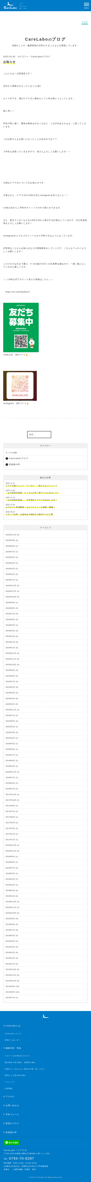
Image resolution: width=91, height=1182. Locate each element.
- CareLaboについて (12, 1034)
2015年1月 (10, 964)
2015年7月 (10, 930)
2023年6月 (10, 687)
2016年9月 (10, 856)
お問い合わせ (12, 1105)
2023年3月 (10, 704)
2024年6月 (10, 619)
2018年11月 (11, 772)
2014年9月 (10, 986)
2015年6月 (10, 935)
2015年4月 (10, 947)
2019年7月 (10, 755)
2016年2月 (10, 890)
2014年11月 (11, 975)
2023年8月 (10, 676)
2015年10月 (11, 913)
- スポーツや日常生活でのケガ (17, 1056)
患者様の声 (14, 464)
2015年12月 (11, 902)
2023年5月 (10, 693)
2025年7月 (10, 552)
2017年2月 (10, 834)
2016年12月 (11, 845)
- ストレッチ (9, 1082)
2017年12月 (11, 794)
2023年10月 (11, 665)
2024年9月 (10, 602)
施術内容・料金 (13, 1048)
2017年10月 (11, 800)
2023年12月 (11, 653)
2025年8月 (10, 546)
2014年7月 (10, 998)
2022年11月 (11, 710)
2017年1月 (10, 840)
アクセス (10, 1096)
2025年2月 (10, 574)
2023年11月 (11, 659)
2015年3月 (10, 952)
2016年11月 (11, 851)
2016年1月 (10, 896)
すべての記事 (11, 453)
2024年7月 (10, 614)
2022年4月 (10, 732)
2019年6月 (10, 761)
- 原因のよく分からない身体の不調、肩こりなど (24, 1069)
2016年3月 (10, 885)
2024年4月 (10, 631)
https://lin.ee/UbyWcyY (17, 292)
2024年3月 (10, 636)
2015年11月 (11, 907)
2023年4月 (10, 698)
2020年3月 (10, 749)
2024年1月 (10, 648)
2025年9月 (10, 540)
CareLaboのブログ (41, 56)
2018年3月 (10, 783)
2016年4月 (10, 879)
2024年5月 (10, 625)
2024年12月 (11, 586)
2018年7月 (10, 777)
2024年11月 (11, 591)
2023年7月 (10, 681)
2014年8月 (10, 992)
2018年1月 (10, 789)
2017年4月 (10, 823)
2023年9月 (10, 670)
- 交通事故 (8, 1088)
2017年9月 (10, 806)
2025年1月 (10, 580)
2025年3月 (10, 569)
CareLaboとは (13, 1025)
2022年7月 (10, 715)
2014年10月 (11, 981)
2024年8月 (10, 608)
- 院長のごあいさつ (12, 1040)
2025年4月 (10, 563)
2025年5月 (10, 557)
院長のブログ (12, 1123)
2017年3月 (10, 828)
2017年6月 (10, 817)
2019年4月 (10, 766)
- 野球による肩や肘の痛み (15, 1075)
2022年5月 (10, 727)
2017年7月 (10, 811)
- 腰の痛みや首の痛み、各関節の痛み (20, 1062)
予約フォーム (12, 1114)
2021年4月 (10, 738)
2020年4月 (10, 744)
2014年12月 (11, 969)
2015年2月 (10, 958)
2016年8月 (10, 862)
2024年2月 (10, 642)
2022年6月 (10, 721)
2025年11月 (11, 535)
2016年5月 (10, 873)
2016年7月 (10, 868)
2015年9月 (10, 919)
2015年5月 (10, 941)
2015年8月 (10, 924)
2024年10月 (11, 597)
